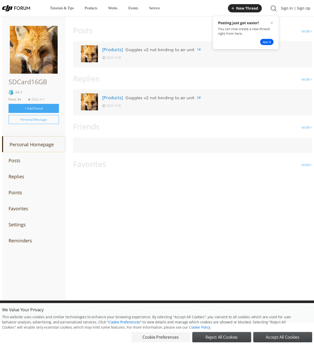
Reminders (20, 240)
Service (154, 8)
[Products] (112, 49)
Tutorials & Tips (62, 8)
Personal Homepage (32, 144)
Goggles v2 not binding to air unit (159, 49)
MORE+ (307, 31)
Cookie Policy (199, 333)
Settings (17, 224)
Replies (16, 176)
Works (113, 8)
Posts (14, 160)
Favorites (18, 208)
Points (15, 192)
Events (133, 8)
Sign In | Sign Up (295, 8)
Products (91, 8)
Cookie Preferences (124, 328)
